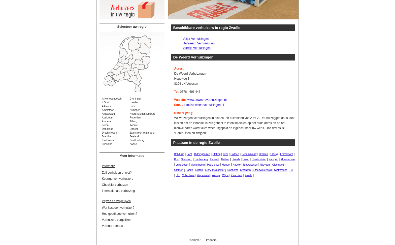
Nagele (237, 164)
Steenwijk (245, 170)
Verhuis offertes (112, 226)
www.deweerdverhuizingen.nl (206, 100)
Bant (189, 154)
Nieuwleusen (250, 164)
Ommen (178, 170)
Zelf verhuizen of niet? (117, 172)
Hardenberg (201, 159)
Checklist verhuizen (115, 185)
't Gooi (105, 102)
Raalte (189, 170)
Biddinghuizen (202, 154)
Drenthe (106, 136)
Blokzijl (216, 154)
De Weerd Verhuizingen (199, 43)
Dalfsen (235, 154)
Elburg (274, 154)
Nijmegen (135, 110)
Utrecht (134, 129)
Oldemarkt (278, 164)
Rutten (199, 170)
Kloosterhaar (288, 159)
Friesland (107, 144)
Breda (105, 125)
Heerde (236, 159)
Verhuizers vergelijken (116, 220)
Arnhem (106, 121)
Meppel (226, 164)
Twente (134, 125)
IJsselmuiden (259, 159)
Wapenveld (203, 175)
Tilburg (133, 121)
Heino (246, 159)
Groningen (136, 98)
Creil (225, 154)
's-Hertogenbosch (112, 98)
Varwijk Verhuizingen (197, 48)
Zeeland (134, 136)
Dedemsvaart (249, 154)
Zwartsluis (236, 175)
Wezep (216, 175)
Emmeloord (286, 154)
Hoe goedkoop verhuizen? (119, 214)
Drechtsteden (109, 132)
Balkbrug (179, 154)
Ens (176, 159)
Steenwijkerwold (262, 170)
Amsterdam (108, 113)
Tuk (291, 170)
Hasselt (214, 159)
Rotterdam (136, 117)
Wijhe (225, 175)
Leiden (133, 106)
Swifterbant (280, 170)
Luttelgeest (182, 164)
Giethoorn (186, 159)
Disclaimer (194, 239)
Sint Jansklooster (214, 170)
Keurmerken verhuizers (117, 178)
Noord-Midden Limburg (142, 113)
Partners (211, 239)
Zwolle (133, 144)
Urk (178, 175)
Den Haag (107, 129)
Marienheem (198, 164)
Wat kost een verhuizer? (118, 207)
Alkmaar (106, 106)
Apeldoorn (108, 117)
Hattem (225, 159)
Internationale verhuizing (118, 191)
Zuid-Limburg (137, 140)
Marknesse (213, 164)
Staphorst (232, 170)
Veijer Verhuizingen (196, 39)
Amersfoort (108, 110)
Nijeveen (265, 164)
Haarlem (134, 102)
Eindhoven (108, 140)
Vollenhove (188, 175)
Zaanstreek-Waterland (142, 132)
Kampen (273, 159)
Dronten (263, 154)
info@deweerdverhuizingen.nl (204, 105)
